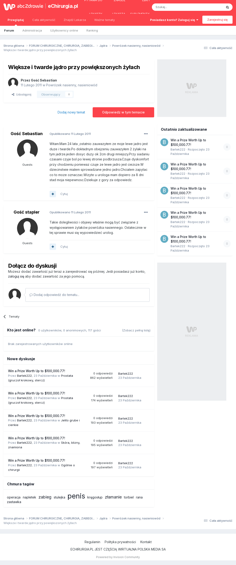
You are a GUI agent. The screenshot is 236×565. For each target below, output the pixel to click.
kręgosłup (95, 497)
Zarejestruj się (217, 19)
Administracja (32, 30)
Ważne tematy (104, 20)
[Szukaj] (176, 7)
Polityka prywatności (120, 542)
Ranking (92, 30)
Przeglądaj (16, 22)
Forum (9, 30)
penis (76, 496)
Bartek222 (24, 375)
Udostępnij (21, 94)
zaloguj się (16, 276)
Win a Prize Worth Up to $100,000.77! (36, 371)
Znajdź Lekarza (75, 20)
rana (139, 497)
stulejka (59, 497)
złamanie (113, 497)
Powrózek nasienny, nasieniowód (71, 85)
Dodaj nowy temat (71, 112)
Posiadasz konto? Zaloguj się (174, 20)
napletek (29, 497)
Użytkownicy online (64, 30)
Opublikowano (70, 134)
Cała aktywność (43, 20)
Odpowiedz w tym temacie (123, 112)
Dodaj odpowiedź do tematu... (54, 295)
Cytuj (64, 194)
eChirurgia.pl (61, 6)
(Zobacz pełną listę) (136, 330)
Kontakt (146, 542)
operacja (14, 497)
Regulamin (92, 542)
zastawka (14, 502)
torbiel (129, 497)
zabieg (44, 497)
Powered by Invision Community (118, 557)
